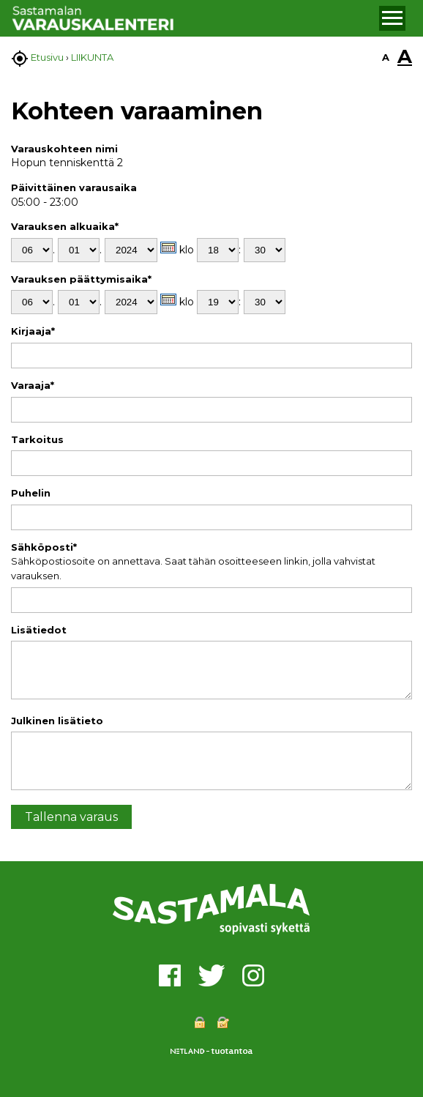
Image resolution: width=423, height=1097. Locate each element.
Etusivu (47, 57)
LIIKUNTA (92, 57)
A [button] (385, 57)
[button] (392, 18)
